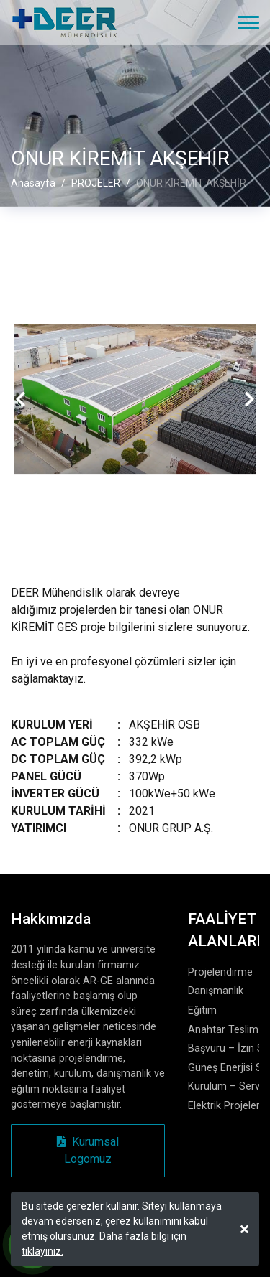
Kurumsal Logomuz (88, 1150)
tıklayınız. (42, 1251)
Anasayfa (33, 184)
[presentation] (21, 400)
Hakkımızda (51, 918)
